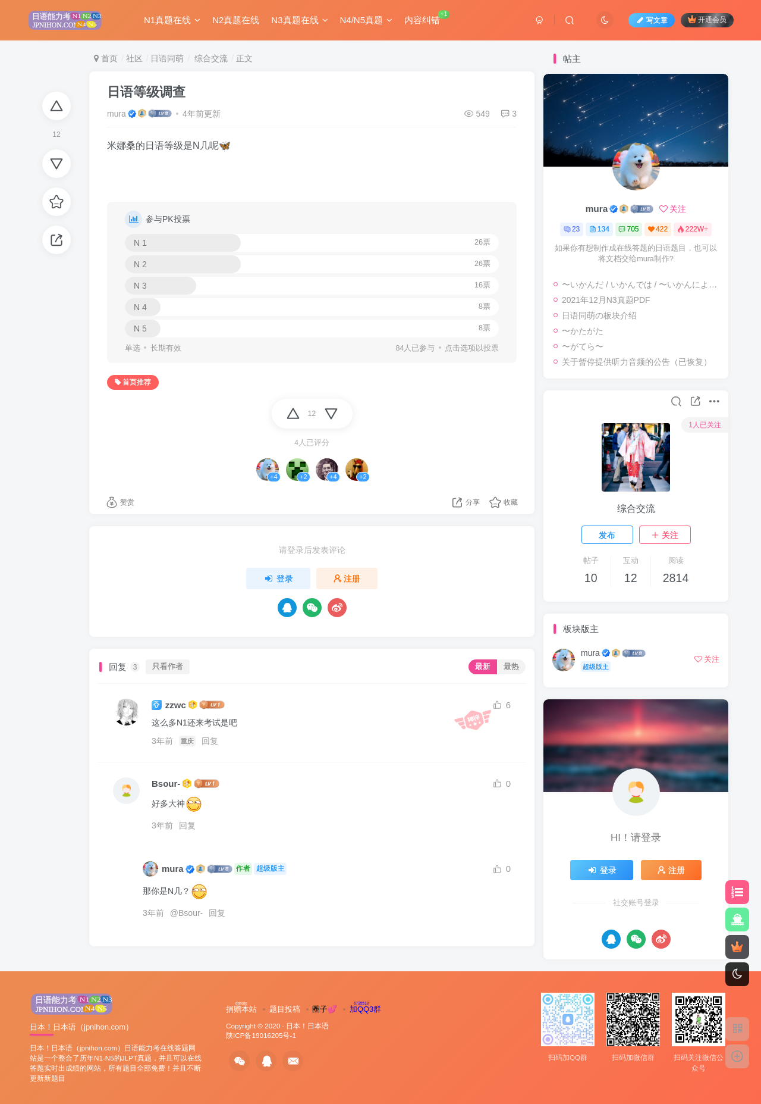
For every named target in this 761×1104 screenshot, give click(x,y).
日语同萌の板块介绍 (599, 315)
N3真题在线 (299, 20)
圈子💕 (324, 1009)
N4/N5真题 (366, 20)
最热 (511, 666)
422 (658, 229)
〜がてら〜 (582, 346)
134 (599, 229)
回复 (210, 741)
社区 (134, 58)
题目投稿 (284, 1009)
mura (116, 113)
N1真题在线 (172, 20)
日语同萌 (167, 58)
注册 (347, 578)
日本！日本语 (307, 1026)
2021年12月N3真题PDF (606, 300)
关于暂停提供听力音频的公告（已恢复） (637, 362)
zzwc (175, 705)
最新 (482, 666)
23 (572, 229)
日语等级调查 (146, 92)
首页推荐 (133, 382)
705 (628, 229)
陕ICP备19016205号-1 (261, 1035)
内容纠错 (427, 17)
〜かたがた (582, 331)
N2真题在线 (235, 20)
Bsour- (166, 783)
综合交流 (210, 58)
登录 (278, 578)
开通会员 (707, 19)
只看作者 (167, 666)
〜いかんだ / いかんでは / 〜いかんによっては (642, 284)
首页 (106, 58)
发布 (607, 535)
